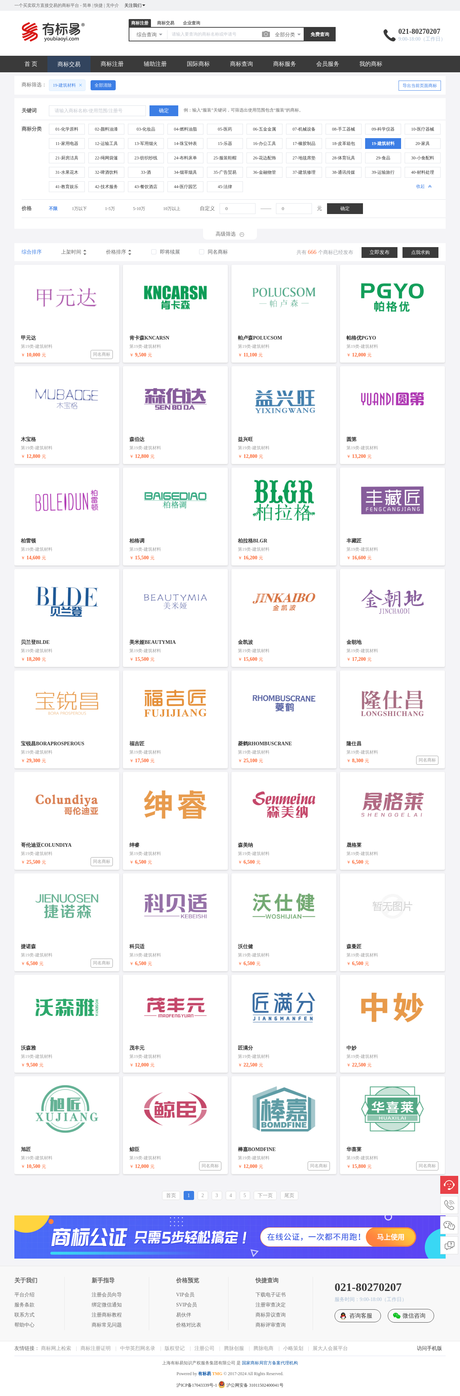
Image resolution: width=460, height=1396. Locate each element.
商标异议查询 (271, 1315)
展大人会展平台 (330, 1348)
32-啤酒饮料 (106, 172)
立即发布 (379, 252)
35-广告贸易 (224, 172)
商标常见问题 (107, 1325)
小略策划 (293, 1348)
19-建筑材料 (383, 143)
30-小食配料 (422, 157)
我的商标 (370, 64)
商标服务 (284, 64)
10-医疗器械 (422, 129)
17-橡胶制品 (304, 143)
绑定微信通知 (107, 1305)
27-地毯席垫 (304, 157)
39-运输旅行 (383, 172)
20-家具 (422, 143)
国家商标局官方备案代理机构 (270, 1362)
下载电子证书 (271, 1294)
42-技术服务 (106, 186)
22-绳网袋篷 (106, 157)
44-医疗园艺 (185, 186)
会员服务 (327, 64)
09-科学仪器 (383, 129)
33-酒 (146, 172)
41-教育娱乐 (66, 186)
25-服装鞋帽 (224, 157)
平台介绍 (24, 1294)
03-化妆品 (146, 129)
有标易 (204, 1373)
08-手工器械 (343, 129)
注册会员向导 (107, 1294)
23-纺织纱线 (145, 157)
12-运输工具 (106, 143)
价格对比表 (188, 1325)
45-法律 (225, 186)
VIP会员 (185, 1294)
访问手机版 (429, 1348)
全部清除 (103, 85)
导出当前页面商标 (419, 85)
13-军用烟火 (145, 143)
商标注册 (139, 23)
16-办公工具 (264, 143)
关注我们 (135, 5)
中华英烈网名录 (137, 1348)
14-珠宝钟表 (185, 143)
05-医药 (225, 129)
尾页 (289, 1195)
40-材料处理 (422, 172)
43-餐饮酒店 (145, 186)
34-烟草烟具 (185, 172)
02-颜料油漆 (106, 129)
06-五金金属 (264, 129)
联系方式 (24, 1315)
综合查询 (150, 34)
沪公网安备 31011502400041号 (251, 1385)
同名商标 (101, 354)
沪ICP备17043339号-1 (196, 1385)
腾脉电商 (263, 1348)
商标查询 (241, 64)
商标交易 (165, 23)
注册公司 (204, 1348)
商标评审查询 (271, 1325)
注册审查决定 (271, 1305)
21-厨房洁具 (66, 157)
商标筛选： (34, 84)
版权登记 (175, 1348)
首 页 (30, 64)
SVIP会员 (186, 1305)
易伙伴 (183, 1315)
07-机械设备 (304, 129)
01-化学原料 (66, 129)
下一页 (265, 1195)
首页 (171, 1195)
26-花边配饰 (264, 157)
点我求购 (420, 252)
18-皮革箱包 (343, 143)
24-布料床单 (185, 157)
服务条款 (24, 1305)
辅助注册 (155, 64)
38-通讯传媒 (343, 172)
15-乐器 (225, 143)
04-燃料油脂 (185, 129)
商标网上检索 (56, 1348)
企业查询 (191, 23)
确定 (345, 208)
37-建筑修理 (304, 172)
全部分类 (288, 34)
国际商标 (198, 64)
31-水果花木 (66, 172)
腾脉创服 (234, 1348)
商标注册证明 (95, 1348)
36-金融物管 (264, 172)
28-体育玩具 (343, 157)
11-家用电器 (66, 143)
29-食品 (383, 157)
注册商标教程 (107, 1315)
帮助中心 (24, 1325)
